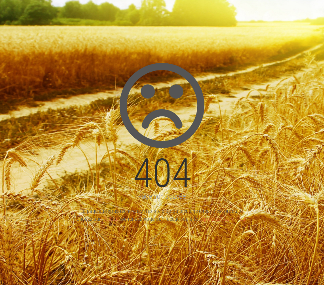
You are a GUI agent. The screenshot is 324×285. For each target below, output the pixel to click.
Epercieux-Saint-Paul (223, 219)
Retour (111, 219)
